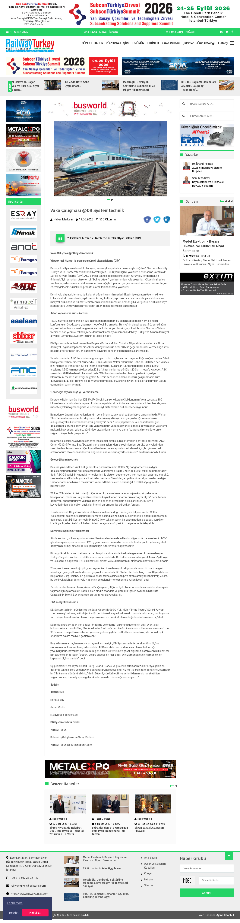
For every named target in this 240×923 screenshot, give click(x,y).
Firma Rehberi (171, 43)
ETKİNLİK (153, 43)
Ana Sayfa (90, 32)
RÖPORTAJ (113, 43)
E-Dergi (223, 43)
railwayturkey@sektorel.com (26, 885)
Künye (103, 32)
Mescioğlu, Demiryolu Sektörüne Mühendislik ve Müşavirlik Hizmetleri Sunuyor (105, 883)
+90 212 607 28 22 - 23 (22, 877)
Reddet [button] (13, 912)
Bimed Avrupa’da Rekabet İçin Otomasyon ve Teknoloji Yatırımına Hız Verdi (66, 831)
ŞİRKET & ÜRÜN (133, 43)
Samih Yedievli (201, 178)
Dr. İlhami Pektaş (202, 163)
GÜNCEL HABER (92, 43)
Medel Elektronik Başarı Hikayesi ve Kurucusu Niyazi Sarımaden (204, 246)
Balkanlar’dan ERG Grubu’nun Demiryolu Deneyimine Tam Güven (110, 831)
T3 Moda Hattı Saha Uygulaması (102, 868)
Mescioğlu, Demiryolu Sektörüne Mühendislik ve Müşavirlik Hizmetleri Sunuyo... (153, 87)
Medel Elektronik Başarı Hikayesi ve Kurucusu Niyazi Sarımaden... (38, 86)
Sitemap (149, 885)
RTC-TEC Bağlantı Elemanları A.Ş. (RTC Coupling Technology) (106, 896)
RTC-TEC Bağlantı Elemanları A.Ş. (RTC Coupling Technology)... (213, 86)
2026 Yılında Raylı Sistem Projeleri (207, 169)
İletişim (113, 32)
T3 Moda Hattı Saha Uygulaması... (91, 84)
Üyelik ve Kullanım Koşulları (155, 865)
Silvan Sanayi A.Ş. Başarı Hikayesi (149, 829)
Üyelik (190, 32)
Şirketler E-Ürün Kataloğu (199, 43)
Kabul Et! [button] (35, 912)
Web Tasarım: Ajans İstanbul (216, 915)
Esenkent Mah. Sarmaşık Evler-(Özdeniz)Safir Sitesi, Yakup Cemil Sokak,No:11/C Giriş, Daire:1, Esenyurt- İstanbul (29, 863)
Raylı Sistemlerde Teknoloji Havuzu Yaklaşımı (208, 183)
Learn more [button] (15, 903)
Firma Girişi (174, 32)
